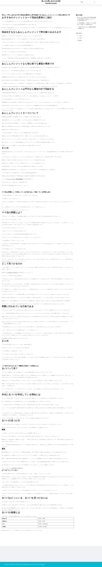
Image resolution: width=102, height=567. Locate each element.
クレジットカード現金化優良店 (15, 179)
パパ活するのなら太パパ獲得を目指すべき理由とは (20, 366)
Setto (43, 564)
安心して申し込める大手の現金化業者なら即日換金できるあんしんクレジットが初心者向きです (36, 15)
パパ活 (80, 35)
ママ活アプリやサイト (12, 272)
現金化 (80, 40)
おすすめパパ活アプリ (17, 468)
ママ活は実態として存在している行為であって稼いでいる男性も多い (26, 192)
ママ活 (80, 38)
